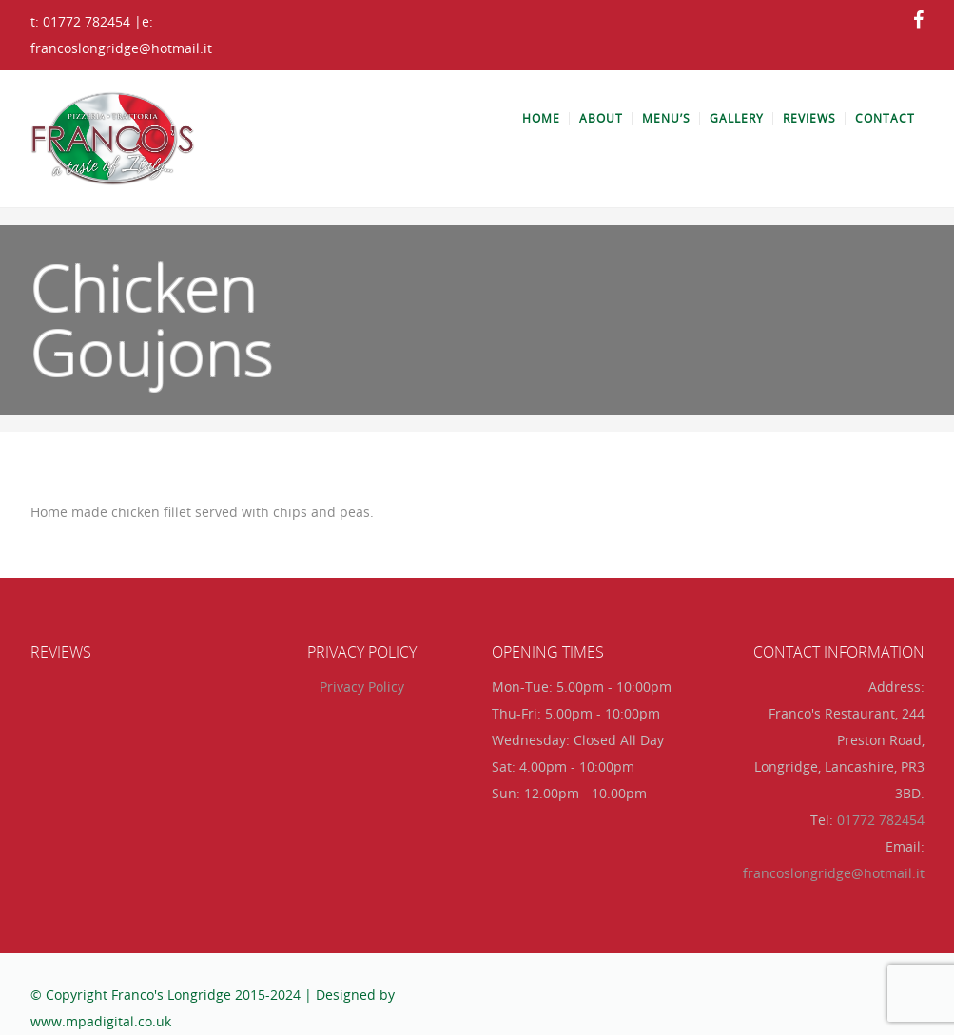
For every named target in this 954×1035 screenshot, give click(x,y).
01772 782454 (881, 820)
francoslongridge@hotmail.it (834, 873)
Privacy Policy (362, 687)
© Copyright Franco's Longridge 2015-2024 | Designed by (212, 995)
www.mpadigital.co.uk (100, 1021)
